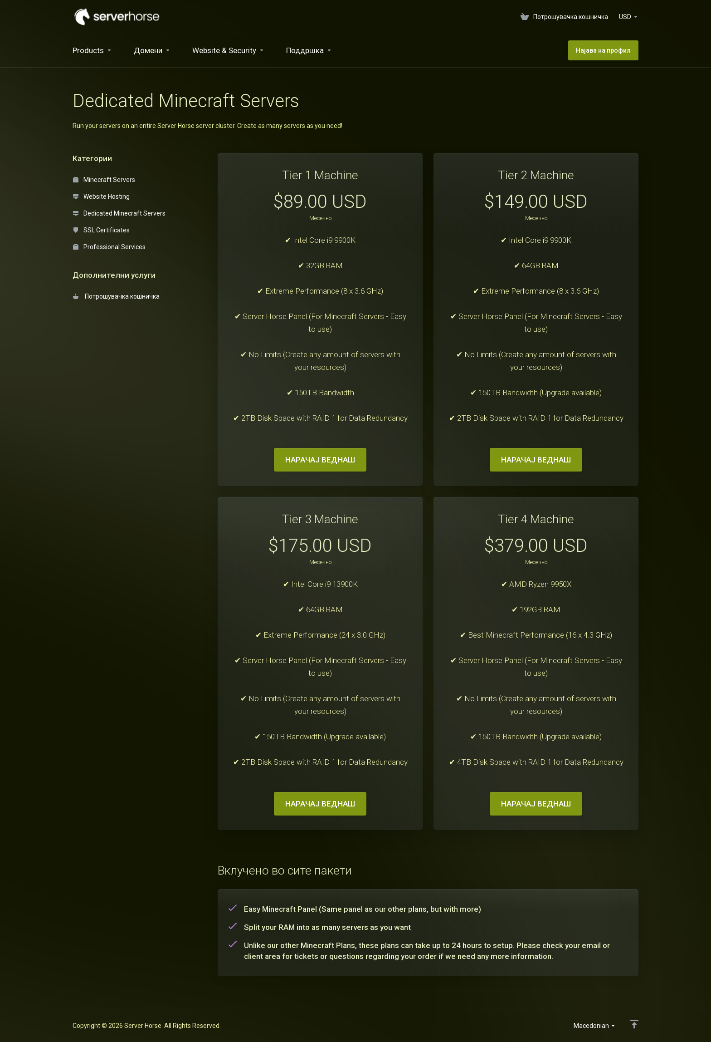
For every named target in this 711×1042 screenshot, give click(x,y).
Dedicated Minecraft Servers (119, 213)
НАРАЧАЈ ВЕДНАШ (320, 459)
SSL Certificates (101, 230)
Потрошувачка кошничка (116, 296)
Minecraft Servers (104, 179)
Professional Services (109, 247)
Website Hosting (101, 196)
